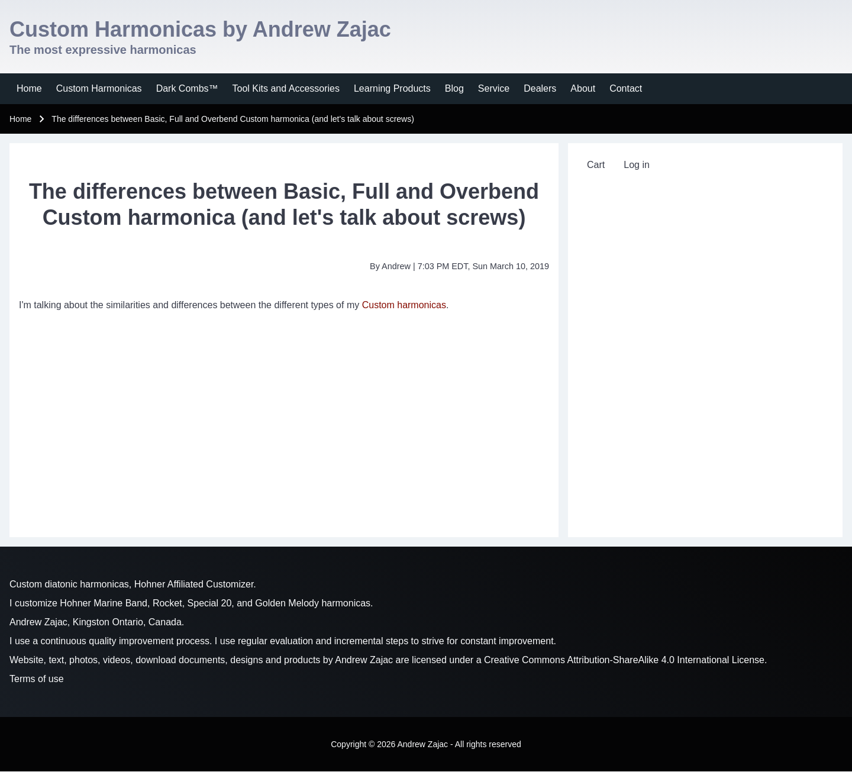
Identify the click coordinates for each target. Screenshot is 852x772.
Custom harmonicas (404, 305)
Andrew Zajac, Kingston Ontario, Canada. (96, 622)
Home (20, 119)
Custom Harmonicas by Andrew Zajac (200, 29)
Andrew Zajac (364, 660)
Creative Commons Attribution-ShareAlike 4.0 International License (624, 660)
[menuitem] (29, 88)
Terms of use (36, 679)
